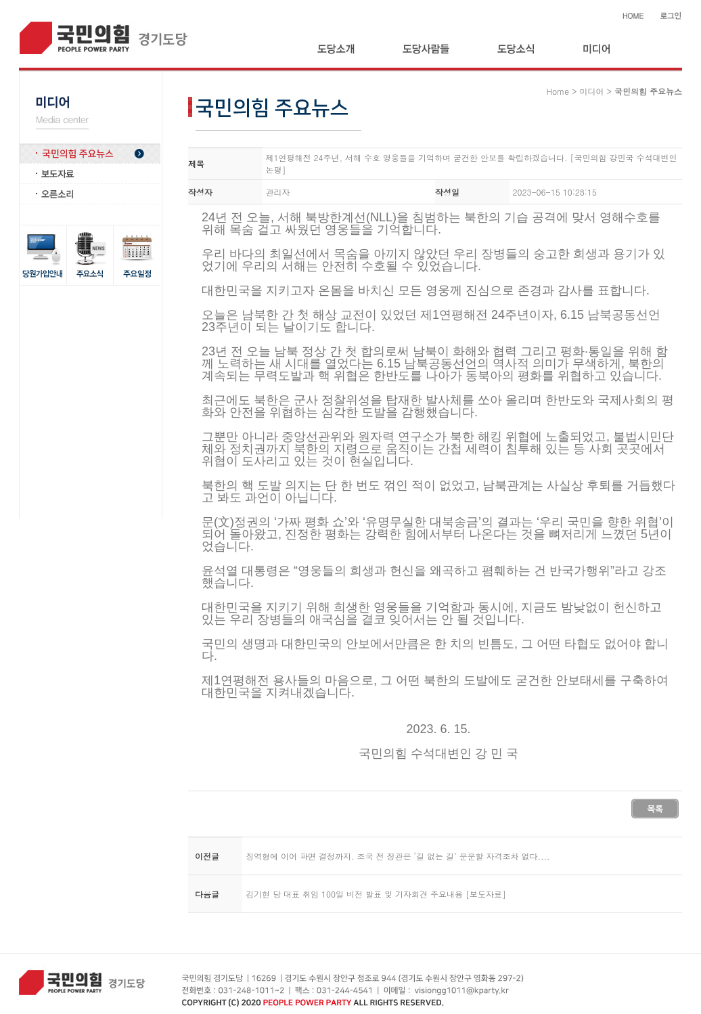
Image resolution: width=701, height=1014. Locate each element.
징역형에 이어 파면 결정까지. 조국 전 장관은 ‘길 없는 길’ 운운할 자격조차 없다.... (398, 856)
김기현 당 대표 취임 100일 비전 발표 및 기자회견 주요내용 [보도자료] (376, 894)
